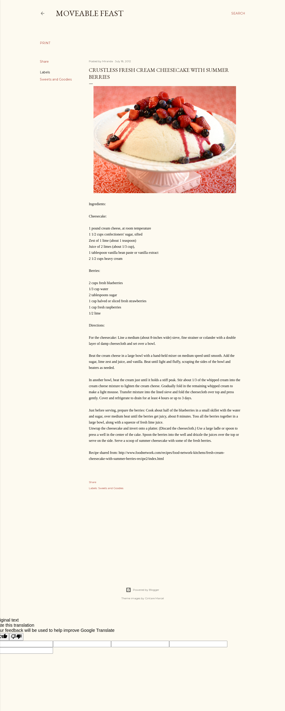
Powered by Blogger (142, 590)
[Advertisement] (165, 533)
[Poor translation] (16, 637)
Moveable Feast (90, 13)
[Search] (238, 13)
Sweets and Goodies (56, 79)
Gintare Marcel (154, 598)
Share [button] (44, 62)
